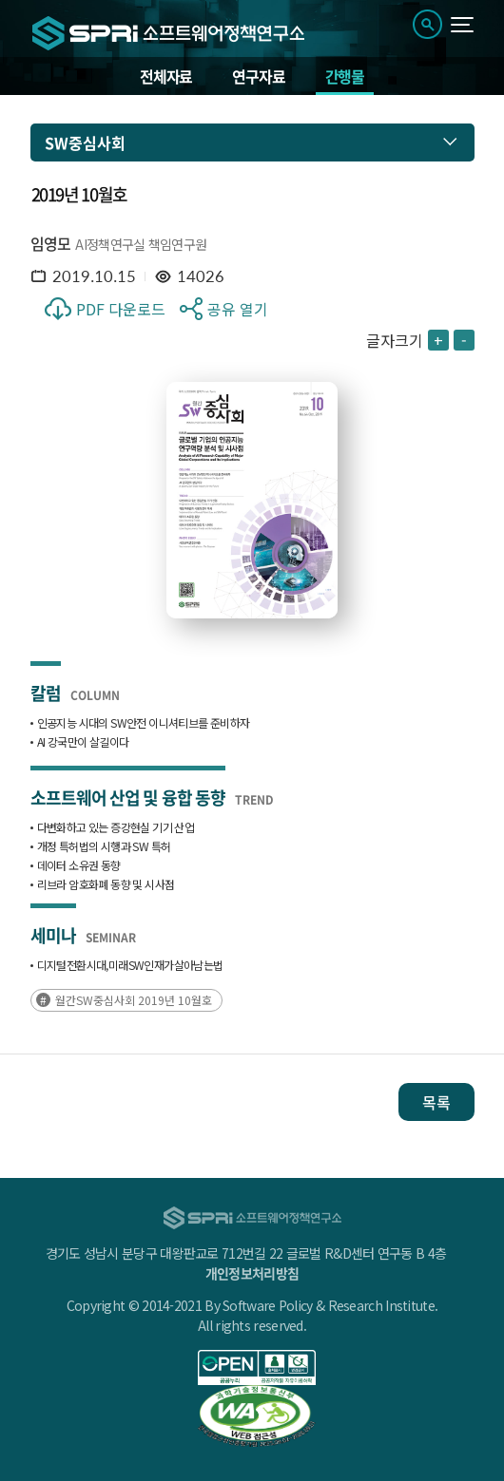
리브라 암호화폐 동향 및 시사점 (106, 884)
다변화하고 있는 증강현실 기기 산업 (116, 827)
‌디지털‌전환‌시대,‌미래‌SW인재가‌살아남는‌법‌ (130, 965)
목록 (436, 1102)
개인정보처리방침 (252, 1272)
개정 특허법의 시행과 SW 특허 (104, 846)
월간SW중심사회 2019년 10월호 (133, 1000)
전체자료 (166, 76)
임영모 (50, 243)
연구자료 (258, 76)
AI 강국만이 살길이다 (83, 741)
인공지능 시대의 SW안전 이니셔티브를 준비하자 (143, 722)
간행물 (344, 76)
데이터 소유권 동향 (79, 865)
